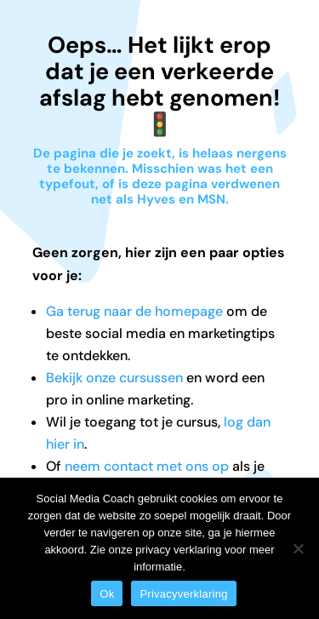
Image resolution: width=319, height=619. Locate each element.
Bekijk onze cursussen (114, 378)
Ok (107, 593)
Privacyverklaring (183, 593)
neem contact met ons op (147, 466)
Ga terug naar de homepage (134, 311)
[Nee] (297, 548)
